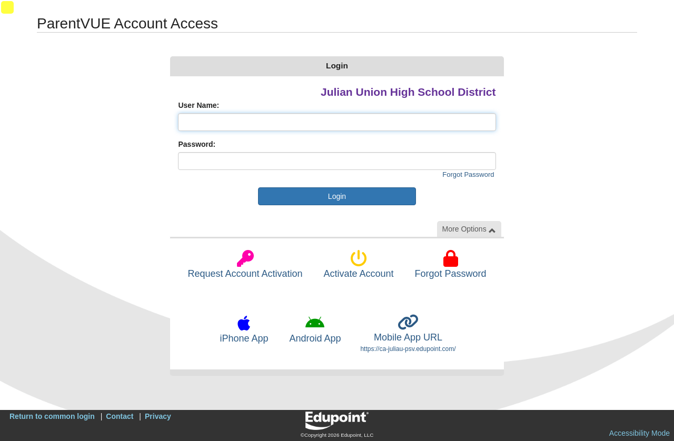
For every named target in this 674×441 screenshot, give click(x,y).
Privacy (158, 416)
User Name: (198, 105)
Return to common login (52, 416)
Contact (119, 416)
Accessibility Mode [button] (639, 433)
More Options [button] (469, 229)
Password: (196, 144)
